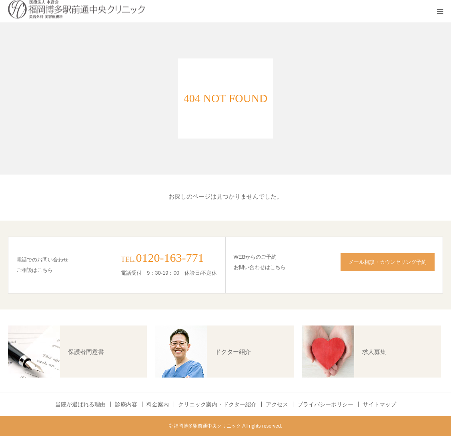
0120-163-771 (170, 257)
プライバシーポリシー (325, 404)
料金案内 (157, 404)
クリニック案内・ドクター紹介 (217, 404)
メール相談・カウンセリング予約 (388, 262)
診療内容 (126, 404)
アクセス (277, 404)
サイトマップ (379, 404)
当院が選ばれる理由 (80, 404)
